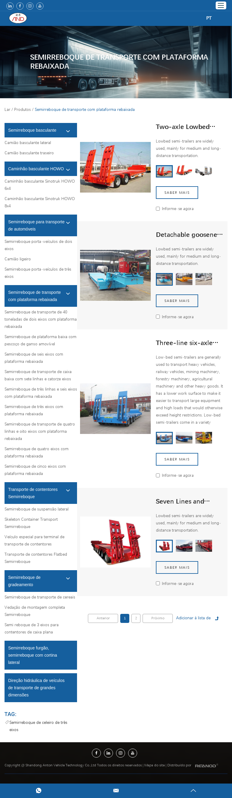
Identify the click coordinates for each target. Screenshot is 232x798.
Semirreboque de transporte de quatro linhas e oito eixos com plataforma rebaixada (40, 431)
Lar (7, 109)
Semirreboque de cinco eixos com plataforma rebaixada (35, 470)
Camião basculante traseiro (29, 153)
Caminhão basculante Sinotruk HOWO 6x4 (40, 184)
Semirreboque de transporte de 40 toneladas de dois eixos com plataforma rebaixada (41, 319)
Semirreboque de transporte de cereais (40, 597)
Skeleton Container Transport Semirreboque (31, 523)
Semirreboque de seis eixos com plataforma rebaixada (34, 357)
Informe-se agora (178, 208)
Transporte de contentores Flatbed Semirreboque (36, 558)
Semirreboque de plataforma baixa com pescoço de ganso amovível (40, 340)
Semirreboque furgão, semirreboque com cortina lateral (32, 655)
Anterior (103, 618)
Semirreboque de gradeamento (39, 581)
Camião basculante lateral (28, 142)
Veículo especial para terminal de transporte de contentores (34, 540)
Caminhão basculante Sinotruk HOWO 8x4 (40, 202)
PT (209, 17)
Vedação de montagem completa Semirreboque (35, 611)
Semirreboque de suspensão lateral (37, 509)
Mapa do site (154, 765)
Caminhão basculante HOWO (39, 169)
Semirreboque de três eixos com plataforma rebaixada (34, 410)
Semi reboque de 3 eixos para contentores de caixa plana (32, 628)
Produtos (22, 109)
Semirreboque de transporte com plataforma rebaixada (119, 62)
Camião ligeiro (18, 259)
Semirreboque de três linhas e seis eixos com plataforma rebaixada (41, 392)
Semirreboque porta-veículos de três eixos (38, 272)
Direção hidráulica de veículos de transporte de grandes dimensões (36, 687)
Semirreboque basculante (39, 131)
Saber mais (177, 193)
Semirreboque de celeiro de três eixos (38, 726)
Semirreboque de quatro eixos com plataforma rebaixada (37, 452)
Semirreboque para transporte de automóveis (39, 225)
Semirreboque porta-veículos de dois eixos (38, 245)
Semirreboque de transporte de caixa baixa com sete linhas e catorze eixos (38, 375)
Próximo (157, 618)
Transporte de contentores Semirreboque (39, 493)
